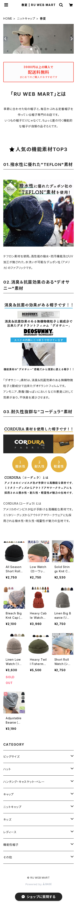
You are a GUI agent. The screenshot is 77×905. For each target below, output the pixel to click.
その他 (7, 857)
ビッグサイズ (11, 756)
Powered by (38, 884)
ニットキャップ (26, 18)
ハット (7, 769)
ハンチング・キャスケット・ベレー (24, 781)
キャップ (8, 794)
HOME (7, 18)
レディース (10, 832)
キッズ (7, 819)
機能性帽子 (10, 844)
